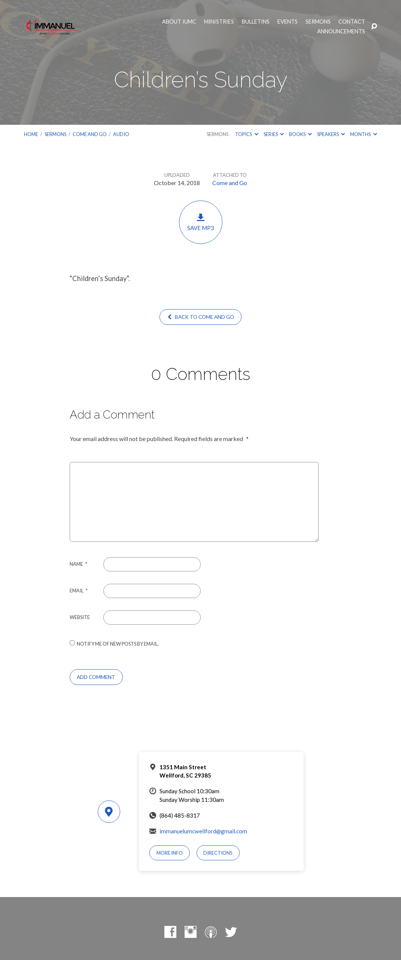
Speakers (331, 134)
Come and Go (90, 134)
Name (78, 564)
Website (80, 617)
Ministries (219, 21)
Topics (246, 134)
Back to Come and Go (200, 317)
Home (31, 134)
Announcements (341, 31)
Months (363, 134)
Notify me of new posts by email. (118, 644)
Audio (121, 134)
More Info (170, 853)
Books (300, 134)
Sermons (318, 21)
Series (274, 134)
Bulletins (256, 21)
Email (79, 591)
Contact (351, 21)
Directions (218, 853)
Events (287, 21)
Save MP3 (200, 222)
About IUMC (179, 21)
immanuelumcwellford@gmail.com (203, 831)
